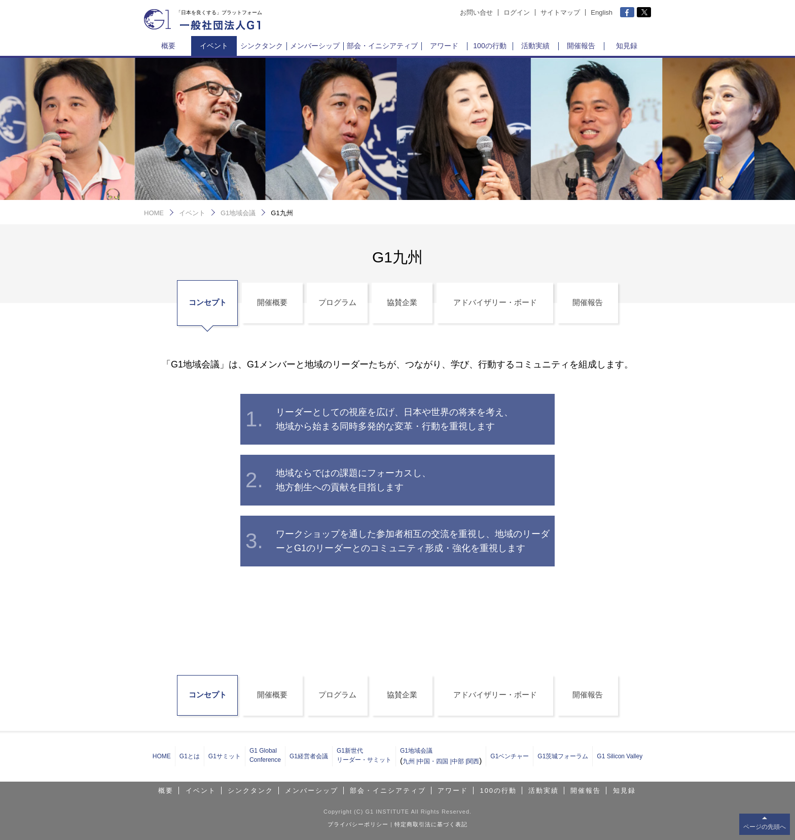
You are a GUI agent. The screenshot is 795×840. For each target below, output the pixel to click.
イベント (214, 46)
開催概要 (272, 302)
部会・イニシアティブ (382, 46)
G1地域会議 (238, 213)
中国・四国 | (434, 761)
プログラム (337, 302)
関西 (473, 761)
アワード (444, 46)
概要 (168, 46)
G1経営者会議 (309, 756)
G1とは (189, 756)
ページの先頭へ (764, 826)
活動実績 (535, 46)
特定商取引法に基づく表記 (430, 824)
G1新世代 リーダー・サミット (364, 755)
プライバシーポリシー (358, 824)
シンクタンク (261, 46)
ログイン (516, 12)
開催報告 (581, 46)
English (601, 12)
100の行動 (489, 46)
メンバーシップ (315, 46)
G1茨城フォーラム (562, 756)
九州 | (410, 761)
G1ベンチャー (509, 756)
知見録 (626, 46)
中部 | (459, 761)
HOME (154, 213)
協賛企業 (402, 302)
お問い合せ (476, 12)
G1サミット (224, 756)
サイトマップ (560, 12)
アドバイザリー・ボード (495, 302)
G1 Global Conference (265, 755)
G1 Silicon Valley (619, 756)
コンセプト (208, 302)
